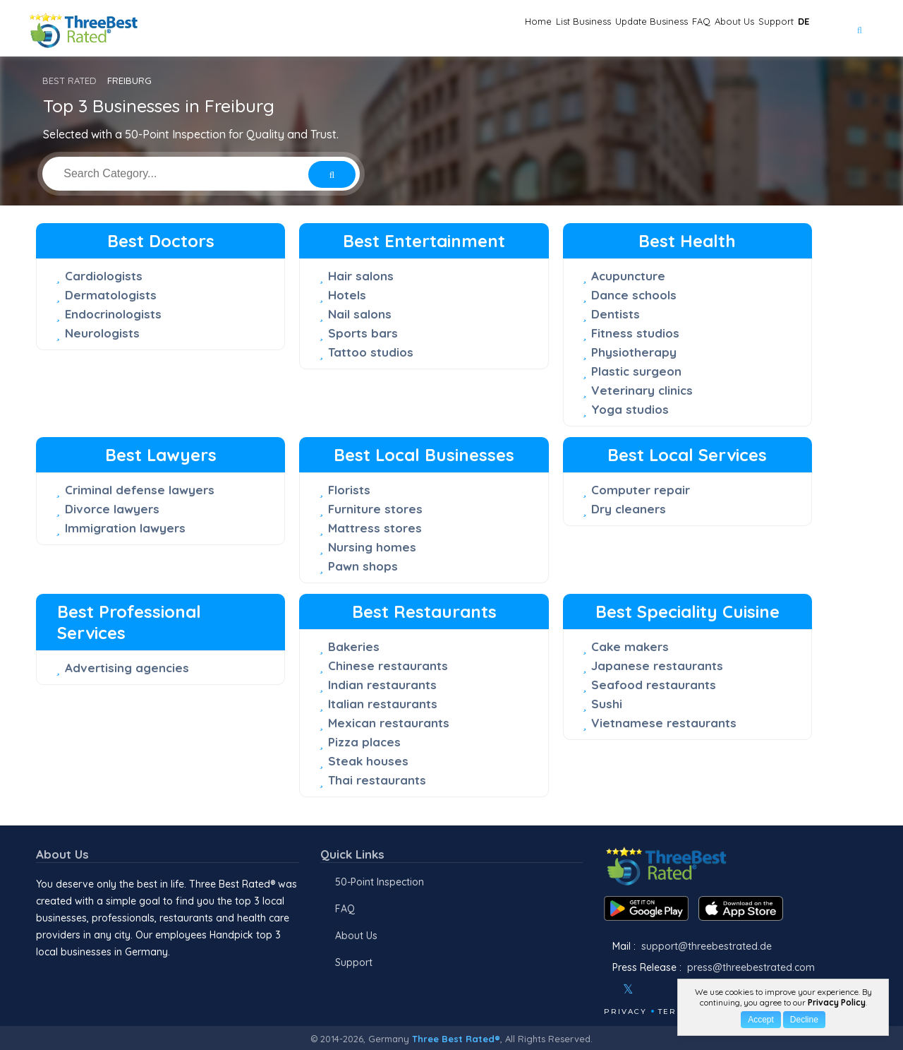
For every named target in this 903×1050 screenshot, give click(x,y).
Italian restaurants (382, 703)
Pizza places (364, 741)
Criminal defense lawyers (139, 489)
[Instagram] (651, 989)
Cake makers (630, 646)
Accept (761, 1020)
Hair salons (361, 275)
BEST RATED (69, 80)
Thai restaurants (377, 779)
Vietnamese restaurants (664, 722)
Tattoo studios (370, 352)
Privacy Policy (837, 1002)
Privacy (625, 1011)
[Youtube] (670, 989)
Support (749, 28)
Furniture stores (375, 508)
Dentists (615, 313)
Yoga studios (630, 409)
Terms (674, 1011)
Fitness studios (635, 333)
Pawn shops (363, 566)
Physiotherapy (634, 352)
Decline (804, 1020)
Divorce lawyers (112, 508)
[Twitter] (628, 989)
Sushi (606, 703)
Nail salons (360, 313)
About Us (687, 28)
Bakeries (354, 646)
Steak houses (368, 760)
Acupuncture (628, 275)
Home (400, 28)
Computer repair (640, 489)
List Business (467, 28)
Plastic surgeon (636, 371)
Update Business (562, 28)
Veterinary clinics (642, 390)
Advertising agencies (127, 667)
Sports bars (363, 333)
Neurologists (102, 333)
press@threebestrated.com (751, 967)
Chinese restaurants (388, 665)
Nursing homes (372, 546)
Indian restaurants (382, 684)
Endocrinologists (113, 313)
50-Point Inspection (379, 882)
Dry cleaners (628, 508)
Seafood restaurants (653, 684)
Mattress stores (375, 527)
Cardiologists (104, 275)
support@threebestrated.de (706, 946)
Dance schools (634, 294)
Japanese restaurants (657, 665)
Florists (349, 489)
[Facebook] (605, 989)
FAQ (635, 28)
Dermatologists (111, 294)
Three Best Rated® (456, 1038)
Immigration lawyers (125, 527)
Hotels (347, 294)
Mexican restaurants (388, 722)
